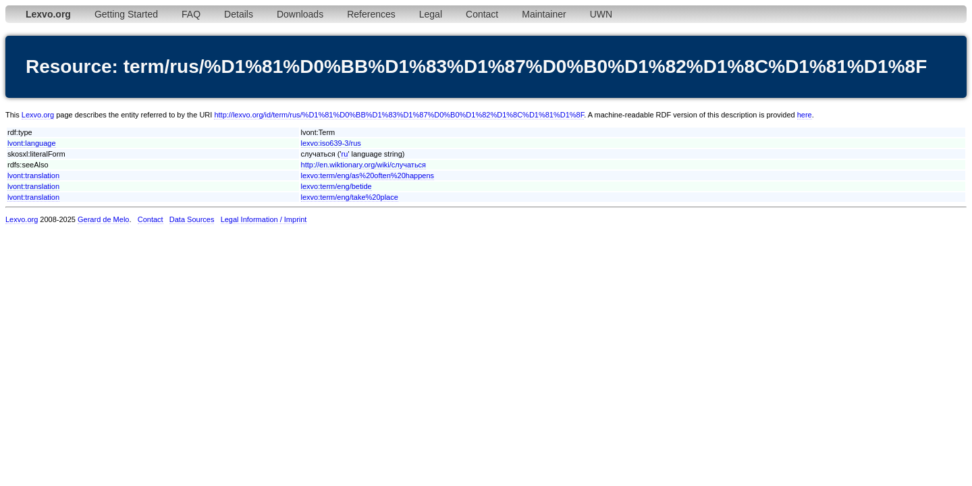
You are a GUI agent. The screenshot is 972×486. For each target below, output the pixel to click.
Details (238, 14)
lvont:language (31, 143)
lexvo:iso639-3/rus (331, 143)
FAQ (191, 14)
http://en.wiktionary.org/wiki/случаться (364, 165)
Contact (482, 14)
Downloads (300, 14)
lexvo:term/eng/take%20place (349, 197)
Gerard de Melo (103, 219)
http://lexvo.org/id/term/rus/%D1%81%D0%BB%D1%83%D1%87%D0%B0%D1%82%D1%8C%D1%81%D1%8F (399, 115)
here (804, 115)
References (371, 14)
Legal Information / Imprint (264, 219)
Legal (430, 14)
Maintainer (544, 14)
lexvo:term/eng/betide (336, 186)
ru (345, 154)
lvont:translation (33, 175)
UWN (601, 14)
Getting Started (126, 14)
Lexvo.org (38, 115)
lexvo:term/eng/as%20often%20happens (368, 175)
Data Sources (192, 219)
